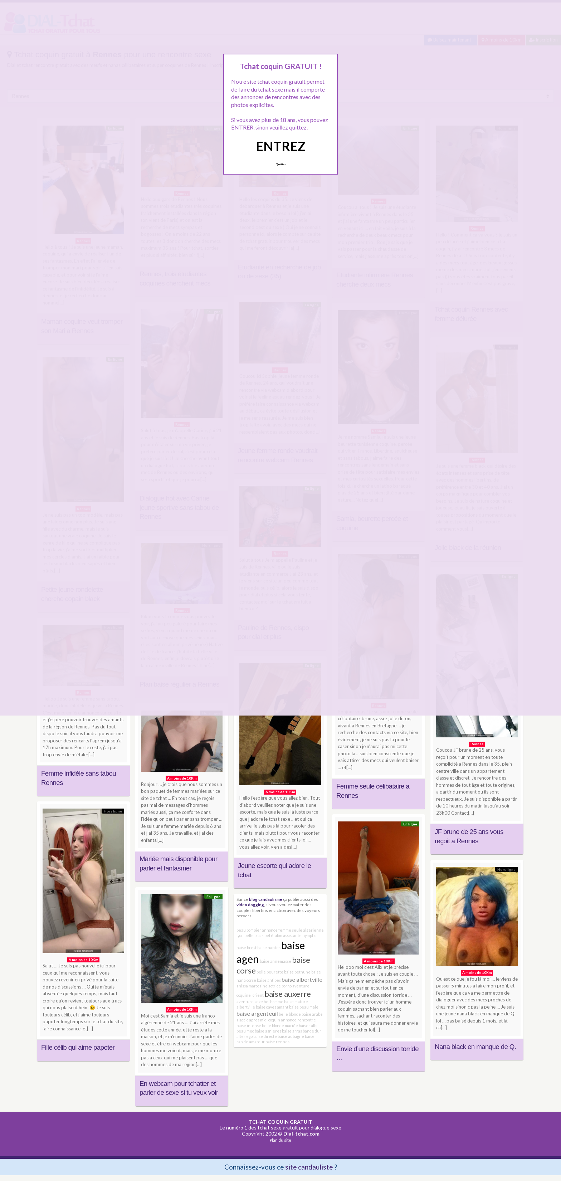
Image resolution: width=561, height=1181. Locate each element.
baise (294, 1007)
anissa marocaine (252, 986)
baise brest (246, 947)
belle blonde (290, 1014)
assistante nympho (299, 935)
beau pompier (248, 930)
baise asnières (268, 1031)
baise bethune (297, 972)
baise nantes (268, 947)
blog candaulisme (265, 899)
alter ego (244, 1036)
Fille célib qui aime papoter (77, 1047)
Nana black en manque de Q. (475, 1046)
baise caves (266, 1007)
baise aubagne (291, 1036)
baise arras (292, 1031)
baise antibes (269, 980)
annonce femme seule (282, 930)
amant (282, 1007)
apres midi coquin (264, 1019)
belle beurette (270, 972)
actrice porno (280, 986)
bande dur (312, 1031)
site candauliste (309, 1167)
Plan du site (280, 1140)
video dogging (250, 904)
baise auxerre (287, 994)
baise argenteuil (257, 1013)
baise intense (248, 1025)
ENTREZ (281, 146)
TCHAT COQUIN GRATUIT (280, 1122)
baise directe (265, 1036)
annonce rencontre (298, 1019)
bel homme (273, 1001)
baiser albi (308, 1025)
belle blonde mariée (280, 1025)
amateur (257, 1041)
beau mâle (308, 1007)
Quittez (280, 164)
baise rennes (277, 1041)
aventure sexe (249, 1001)
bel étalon (273, 935)
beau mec (245, 1031)
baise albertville (302, 979)
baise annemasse (275, 961)
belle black (254, 935)
